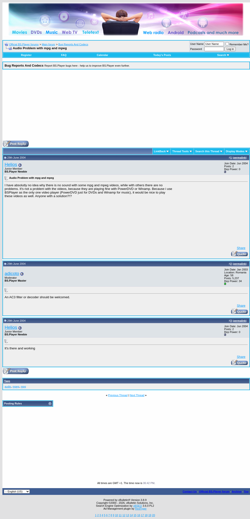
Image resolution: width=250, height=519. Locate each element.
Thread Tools (180, 151)
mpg (23, 386)
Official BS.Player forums (24, 44)
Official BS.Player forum (214, 491)
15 (134, 515)
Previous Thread (118, 395)
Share (241, 248)
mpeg (16, 386)
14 (131, 515)
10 (116, 515)
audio (8, 386)
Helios (11, 164)
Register (26, 55)
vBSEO (137, 505)
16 (138, 515)
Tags (7, 381)
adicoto (12, 273)
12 (123, 515)
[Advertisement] (126, 107)
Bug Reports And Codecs (73, 44)
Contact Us (190, 491)
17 (142, 515)
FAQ (63, 55)
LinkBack (160, 151)
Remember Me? (237, 44)
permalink (239, 157)
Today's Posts (162, 55)
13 (127, 515)
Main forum (48, 44)
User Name (197, 43)
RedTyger (141, 508)
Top (246, 491)
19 (149, 515)
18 (146, 515)
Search (223, 55)
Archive (237, 491)
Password (196, 49)
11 (120, 515)
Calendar (102, 55)
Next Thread (137, 395)
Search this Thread (207, 151)
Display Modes (235, 151)
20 (153, 515)
